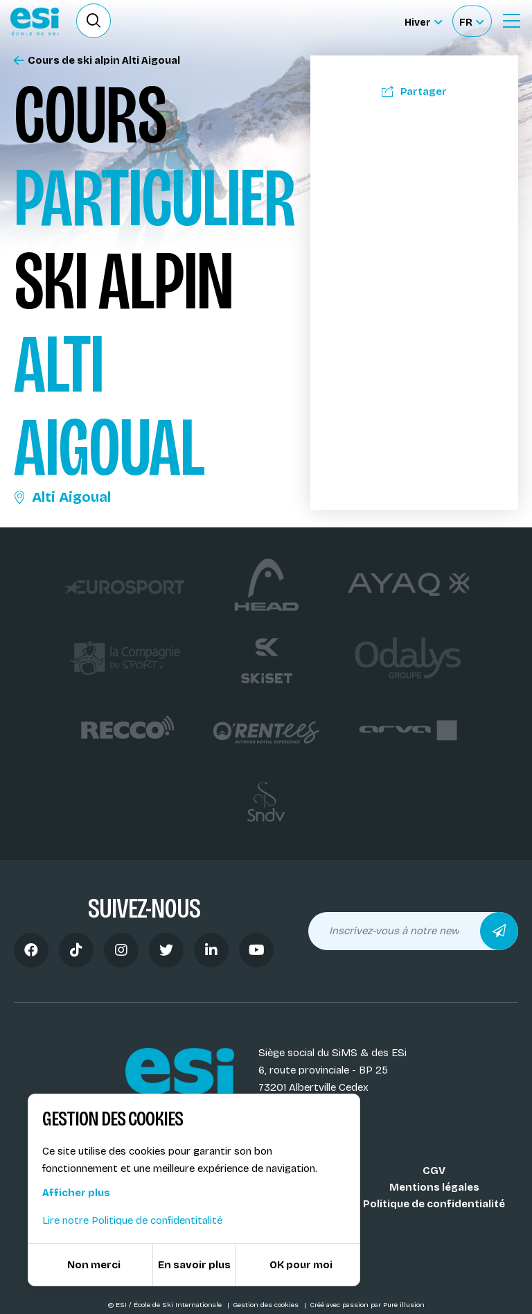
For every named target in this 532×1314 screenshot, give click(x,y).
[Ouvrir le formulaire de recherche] (93, 20)
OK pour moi (300, 1265)
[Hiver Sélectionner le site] (423, 21)
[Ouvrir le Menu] (511, 21)
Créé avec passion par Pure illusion (367, 1305)
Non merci (94, 1265)
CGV (434, 1170)
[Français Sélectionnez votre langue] (471, 21)
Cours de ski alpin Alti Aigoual (97, 60)
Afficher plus (76, 1192)
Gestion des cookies (267, 1305)
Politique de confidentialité (434, 1204)
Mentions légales (434, 1187)
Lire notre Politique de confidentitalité (132, 1220)
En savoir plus (194, 1265)
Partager (414, 91)
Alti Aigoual (62, 497)
